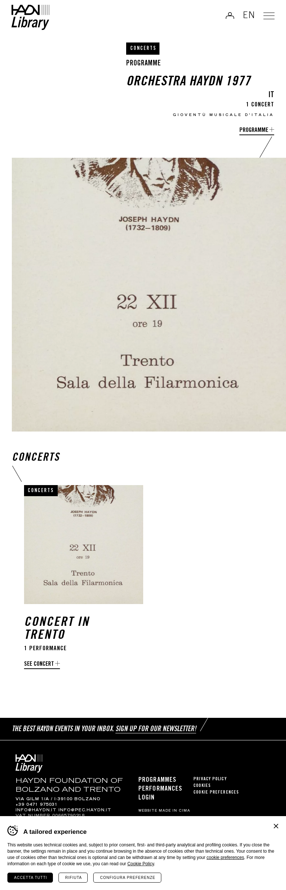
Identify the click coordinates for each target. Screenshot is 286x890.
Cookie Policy (140, 863)
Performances (160, 789)
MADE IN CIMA (174, 810)
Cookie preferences (216, 792)
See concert (39, 664)
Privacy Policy (210, 779)
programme (253, 130)
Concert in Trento (56, 629)
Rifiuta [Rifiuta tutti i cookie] (73, 878)
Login (146, 798)
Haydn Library (31, 18)
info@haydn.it (36, 810)
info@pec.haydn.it (84, 810)
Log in (228, 16)
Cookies (202, 786)
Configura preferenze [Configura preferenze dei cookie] (127, 878)
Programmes (157, 780)
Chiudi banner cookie (276, 826)
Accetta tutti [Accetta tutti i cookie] (30, 878)
